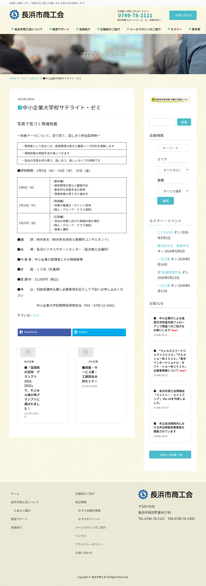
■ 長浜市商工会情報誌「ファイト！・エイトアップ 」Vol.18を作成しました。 (169, 396)
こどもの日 (165, 232)
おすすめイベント (89, 518)
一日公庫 (163, 258)
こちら (35, 315)
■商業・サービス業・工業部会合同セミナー (90, 374)
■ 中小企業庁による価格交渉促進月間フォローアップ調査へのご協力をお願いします (168, 323)
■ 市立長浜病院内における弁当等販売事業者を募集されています (168, 426)
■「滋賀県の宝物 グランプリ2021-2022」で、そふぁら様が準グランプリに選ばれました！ (32, 387)
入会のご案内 (22, 510)
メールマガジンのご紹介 (90, 527)
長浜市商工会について (25, 501)
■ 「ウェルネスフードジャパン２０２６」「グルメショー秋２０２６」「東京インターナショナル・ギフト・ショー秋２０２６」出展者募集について (169, 360)
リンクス (81, 535)
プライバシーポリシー (89, 543)
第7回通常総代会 (169, 271)
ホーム (15, 493)
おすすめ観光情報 (89, 510)
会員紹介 (16, 527)
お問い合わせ (183, 15)
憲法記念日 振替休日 (173, 245)
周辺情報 (81, 501)
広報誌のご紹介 (85, 493)
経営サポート (19, 518)
